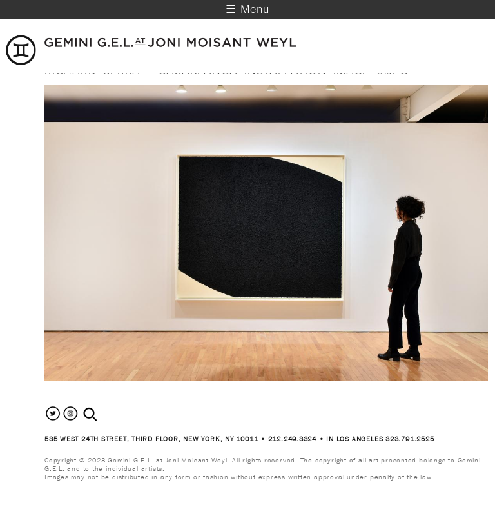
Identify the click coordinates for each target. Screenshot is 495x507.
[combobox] (104, 414)
